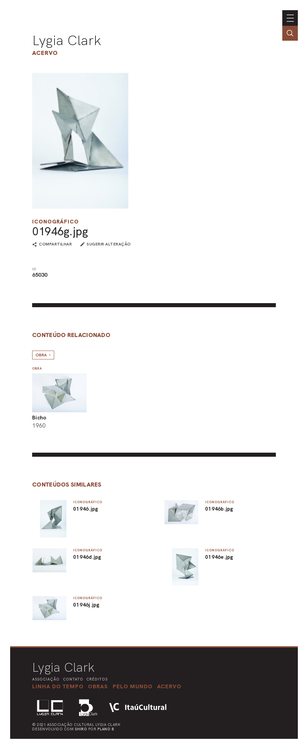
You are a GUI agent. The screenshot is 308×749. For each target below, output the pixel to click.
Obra (43, 355)
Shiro (81, 729)
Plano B (105, 729)
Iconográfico (55, 221)
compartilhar (55, 244)
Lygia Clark (66, 40)
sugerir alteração (109, 244)
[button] (133, 686)
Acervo (45, 53)
